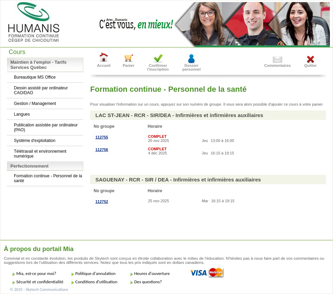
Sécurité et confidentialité (39, 281)
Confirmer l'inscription (158, 67)
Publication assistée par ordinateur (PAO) (46, 127)
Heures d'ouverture (152, 273)
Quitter (310, 65)
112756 (101, 150)
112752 (101, 201)
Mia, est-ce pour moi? (36, 273)
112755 (101, 137)
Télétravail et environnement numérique (40, 154)
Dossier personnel (191, 67)
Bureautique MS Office (35, 77)
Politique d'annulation (95, 273)
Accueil (103, 65)
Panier (129, 65)
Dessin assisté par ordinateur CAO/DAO (41, 90)
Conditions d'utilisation (96, 281)
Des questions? (148, 281)
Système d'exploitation (35, 140)
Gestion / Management (35, 103)
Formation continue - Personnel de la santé (48, 178)
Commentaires (277, 65)
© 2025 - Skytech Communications (39, 289)
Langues (22, 114)
